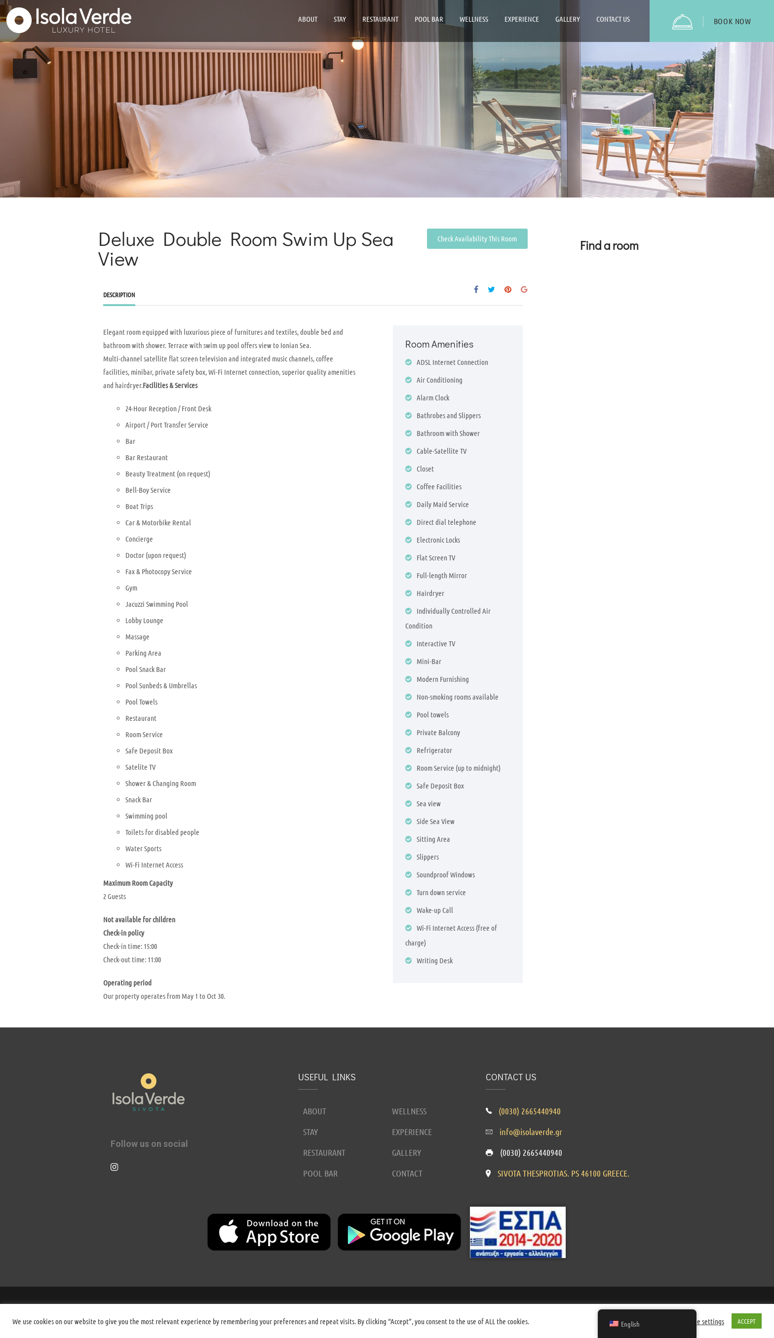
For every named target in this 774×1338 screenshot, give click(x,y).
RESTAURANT (324, 1154)
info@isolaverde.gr (531, 1133)
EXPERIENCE (412, 1133)
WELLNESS (409, 1112)
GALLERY (406, 1154)
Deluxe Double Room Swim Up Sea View (245, 248)
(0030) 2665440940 (530, 1112)
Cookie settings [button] (703, 1321)
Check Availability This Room (475, 238)
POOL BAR (320, 1175)
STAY (310, 1133)
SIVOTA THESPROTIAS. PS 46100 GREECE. (563, 1175)
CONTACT (407, 1175)
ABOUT (314, 1112)
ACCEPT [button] (746, 1321)
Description (119, 294)
